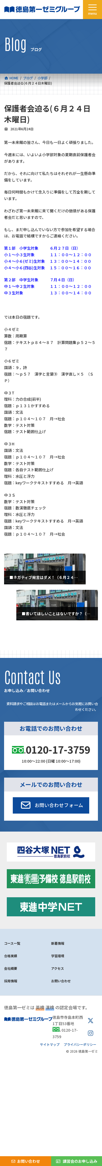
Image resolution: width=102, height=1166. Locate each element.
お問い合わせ (61, 980)
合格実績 (10, 955)
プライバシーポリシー (80, 1044)
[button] (51, 805)
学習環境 (57, 955)
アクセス (57, 968)
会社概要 (10, 968)
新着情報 (57, 943)
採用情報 (10, 980)
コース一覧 (12, 943)
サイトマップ (50, 1044)
